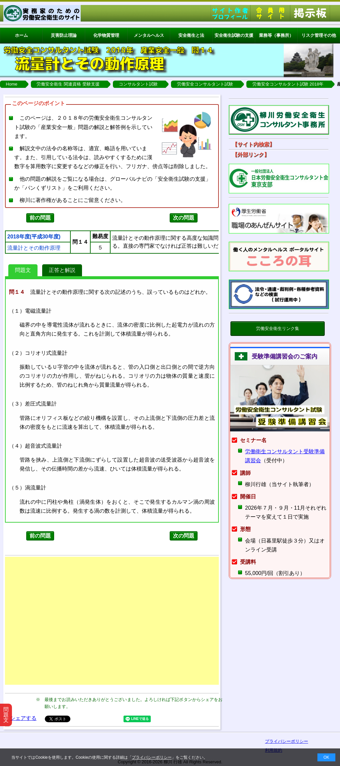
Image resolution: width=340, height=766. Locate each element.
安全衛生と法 (191, 35)
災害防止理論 (64, 35)
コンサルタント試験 (138, 84)
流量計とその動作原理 (33, 248)
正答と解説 (62, 270)
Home (12, 84)
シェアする (23, 718)
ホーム (21, 35)
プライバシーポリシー (152, 757)
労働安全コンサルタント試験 (205, 84)
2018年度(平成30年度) (33, 236)
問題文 (23, 270)
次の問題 (183, 218)
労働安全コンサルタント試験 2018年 (288, 84)
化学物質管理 (106, 35)
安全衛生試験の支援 (233, 35)
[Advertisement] (112, 621)
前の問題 (40, 218)
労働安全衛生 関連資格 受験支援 (68, 84)
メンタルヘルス (149, 35)
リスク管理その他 (318, 35)
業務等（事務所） (276, 35)
